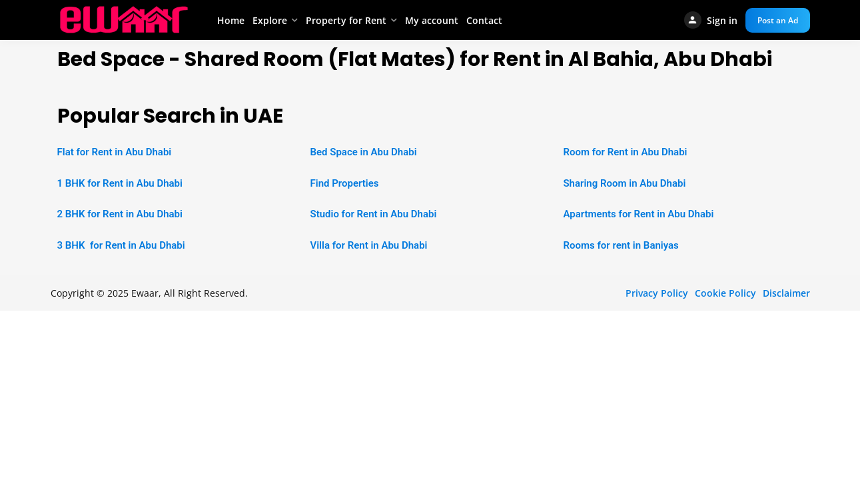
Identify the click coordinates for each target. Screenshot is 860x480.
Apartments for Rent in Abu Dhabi (638, 214)
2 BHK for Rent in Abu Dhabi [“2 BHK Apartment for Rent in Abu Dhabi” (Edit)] (120, 214)
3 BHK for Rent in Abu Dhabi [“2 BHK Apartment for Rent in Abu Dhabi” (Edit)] (121, 245)
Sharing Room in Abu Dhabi (624, 183)
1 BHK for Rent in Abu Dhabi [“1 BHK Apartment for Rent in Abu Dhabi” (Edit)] (120, 183)
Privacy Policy (657, 293)
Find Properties (344, 183)
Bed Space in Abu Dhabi (363, 152)
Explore (269, 20)
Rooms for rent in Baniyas (620, 245)
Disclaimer (786, 293)
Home (230, 20)
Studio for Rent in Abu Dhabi (373, 214)
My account (431, 20)
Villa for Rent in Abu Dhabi (368, 245)
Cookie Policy (725, 293)
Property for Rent (346, 20)
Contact (484, 20)
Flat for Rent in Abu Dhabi (114, 152)
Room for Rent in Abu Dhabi (625, 152)
